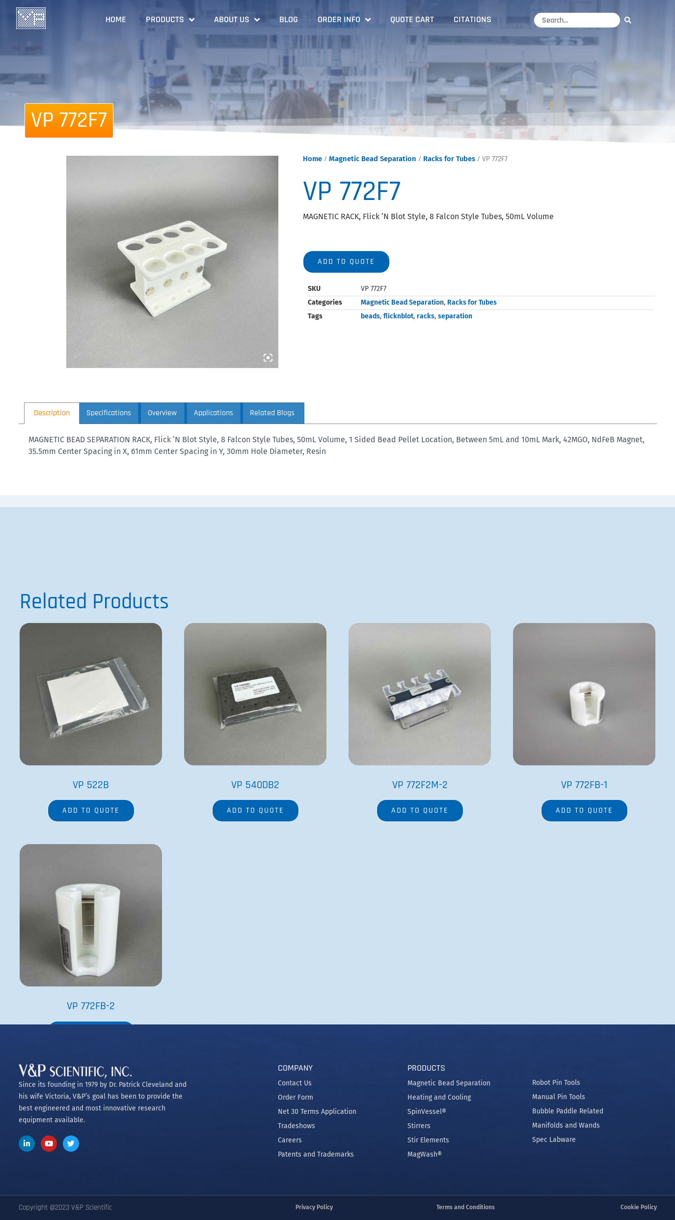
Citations (472, 19)
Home (116, 19)
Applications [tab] (213, 413)
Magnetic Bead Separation (372, 158)
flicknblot (398, 316)
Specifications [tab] (108, 413)
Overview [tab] (162, 413)
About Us (237, 19)
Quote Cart (412, 19)
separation (455, 316)
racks (425, 316)
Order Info (344, 19)
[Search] (630, 19)
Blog (288, 19)
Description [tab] (52, 413)
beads (370, 316)
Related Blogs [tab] (272, 413)
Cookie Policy (639, 1207)
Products (170, 19)
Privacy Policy (314, 1207)
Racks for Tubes (449, 158)
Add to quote (346, 261)
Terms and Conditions (465, 1207)
